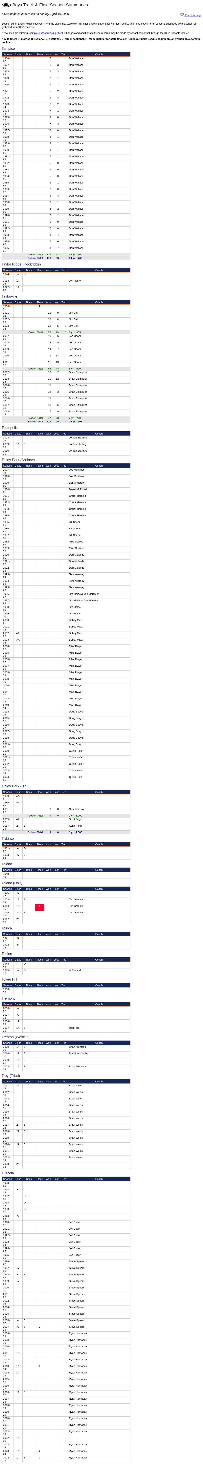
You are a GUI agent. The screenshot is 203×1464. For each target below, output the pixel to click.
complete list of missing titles (45, 33)
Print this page (190, 15)
